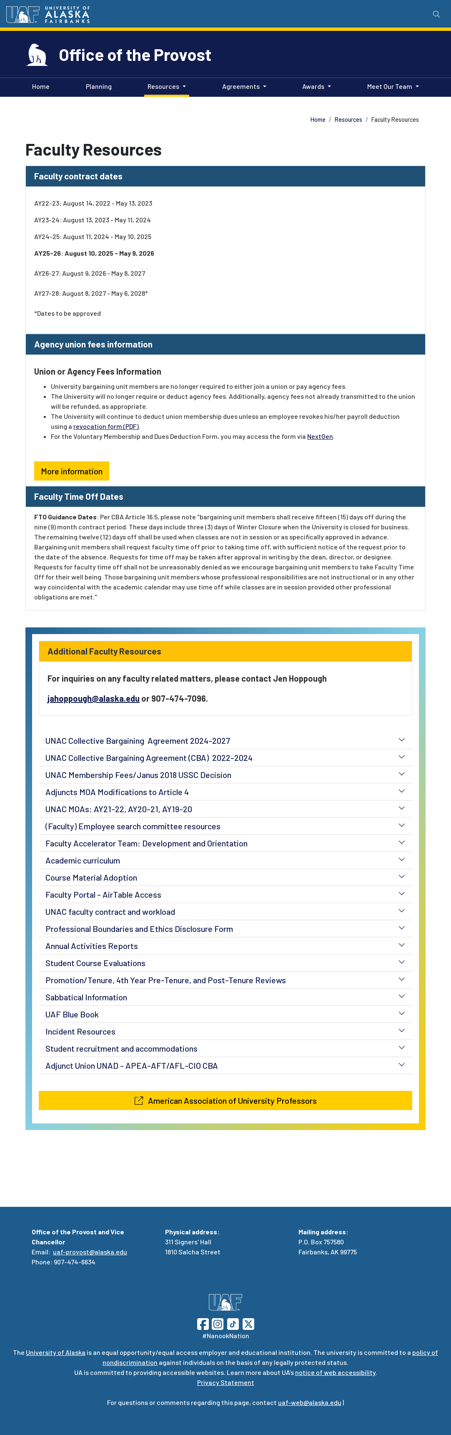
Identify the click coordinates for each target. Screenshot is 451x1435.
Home (39, 85)
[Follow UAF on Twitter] (248, 1323)
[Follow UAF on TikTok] (233, 1323)
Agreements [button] (241, 86)
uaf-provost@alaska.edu (90, 1252)
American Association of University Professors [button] (226, 1100)
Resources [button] (163, 86)
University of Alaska (55, 1352)
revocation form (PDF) (106, 426)
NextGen (320, 436)
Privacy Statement (225, 1382)
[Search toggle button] (436, 14)
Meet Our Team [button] (389, 86)
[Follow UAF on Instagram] (216, 1323)
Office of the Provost (135, 54)
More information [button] (72, 471)
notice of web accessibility (335, 1372)
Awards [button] (313, 86)
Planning (97, 85)
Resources (348, 119)
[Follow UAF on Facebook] (203, 1323)
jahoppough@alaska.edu (94, 698)
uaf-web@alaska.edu (309, 1402)
